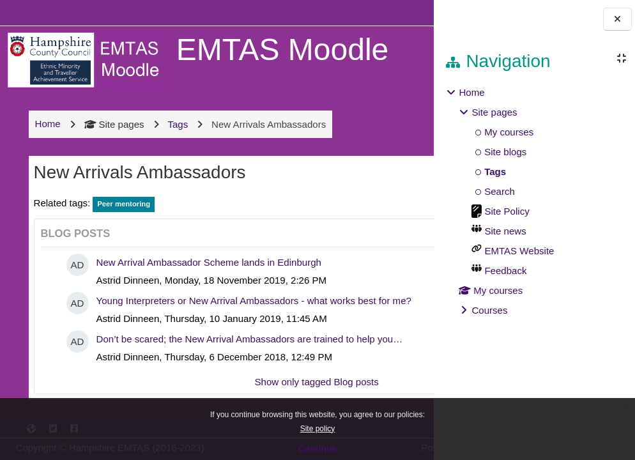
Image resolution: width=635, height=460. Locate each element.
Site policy (317, 428)
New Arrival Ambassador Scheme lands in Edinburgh (207, 273)
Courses (489, 310)
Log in (396, 12)
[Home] (84, 59)
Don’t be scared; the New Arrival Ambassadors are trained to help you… (248, 368)
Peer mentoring (121, 215)
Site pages (112, 135)
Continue (317, 448)
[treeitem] (534, 201)
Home (471, 92)
